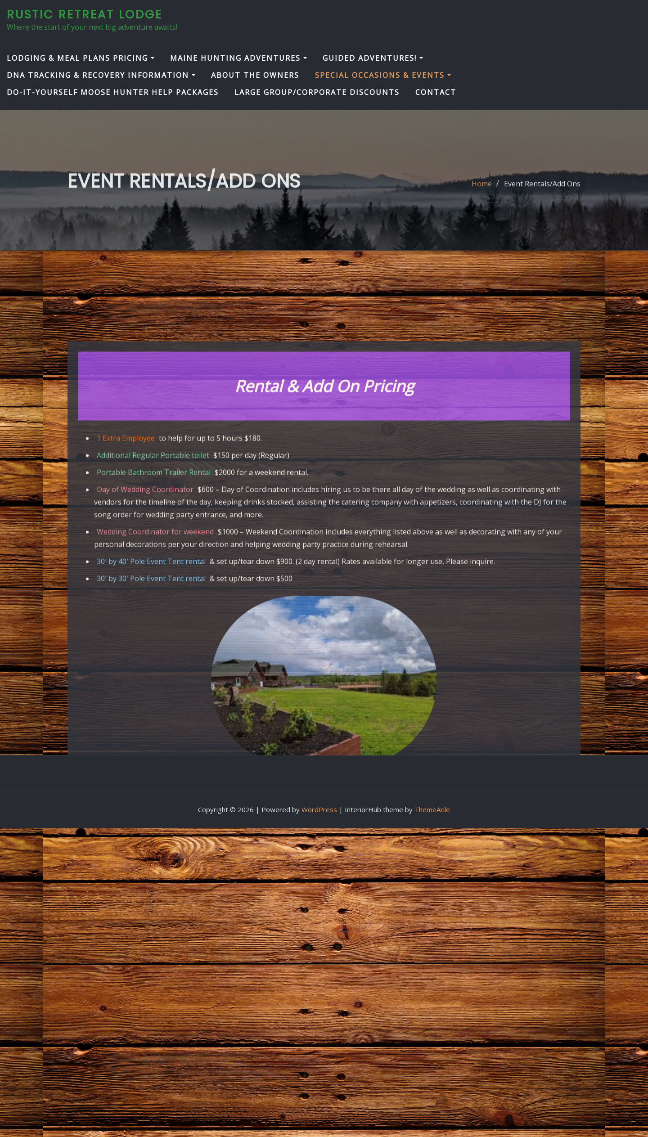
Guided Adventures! (373, 58)
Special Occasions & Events (383, 75)
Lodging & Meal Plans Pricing (80, 58)
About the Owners (255, 75)
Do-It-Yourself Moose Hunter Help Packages (113, 92)
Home (482, 188)
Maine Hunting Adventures (238, 58)
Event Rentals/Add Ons (542, 188)
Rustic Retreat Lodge (84, 14)
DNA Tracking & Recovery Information (101, 75)
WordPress (319, 809)
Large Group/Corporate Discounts (317, 92)
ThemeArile (432, 809)
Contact (435, 92)
